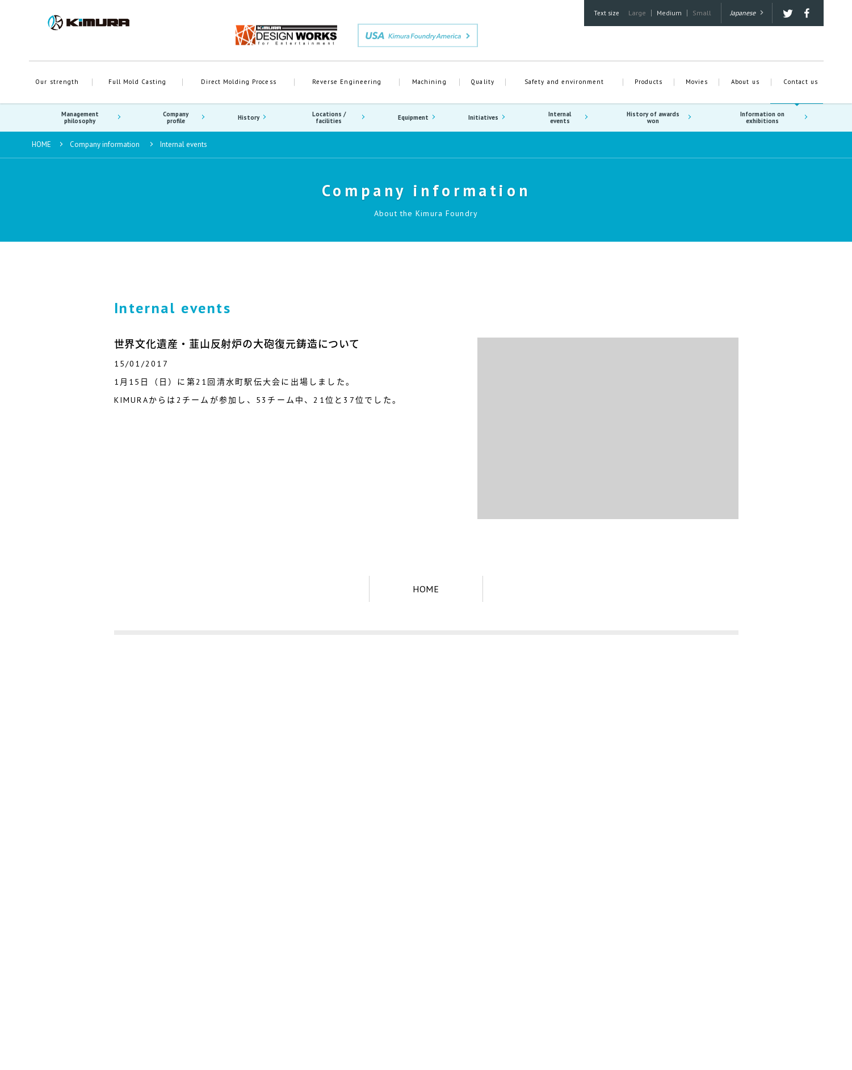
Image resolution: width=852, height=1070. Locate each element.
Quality (482, 82)
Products (648, 82)
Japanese (746, 13)
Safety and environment (564, 82)
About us (745, 82)
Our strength (57, 82)
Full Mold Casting (137, 82)
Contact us (800, 82)
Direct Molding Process (238, 82)
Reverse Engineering (347, 82)
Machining (429, 82)
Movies (697, 82)
